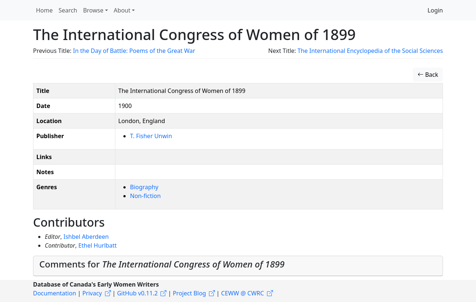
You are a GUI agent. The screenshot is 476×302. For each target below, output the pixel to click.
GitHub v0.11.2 (137, 293)
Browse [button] (93, 10)
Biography (144, 187)
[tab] (238, 266)
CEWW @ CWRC (242, 293)
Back (428, 75)
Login (435, 10)
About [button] (122, 10)
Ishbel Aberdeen (86, 237)
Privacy (92, 293)
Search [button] (68, 10)
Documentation (54, 293)
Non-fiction (145, 196)
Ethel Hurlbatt (97, 245)
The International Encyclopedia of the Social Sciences (370, 51)
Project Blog (189, 293)
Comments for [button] (162, 264)
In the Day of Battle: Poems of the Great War (134, 51)
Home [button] (44, 10)
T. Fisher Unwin (151, 136)
